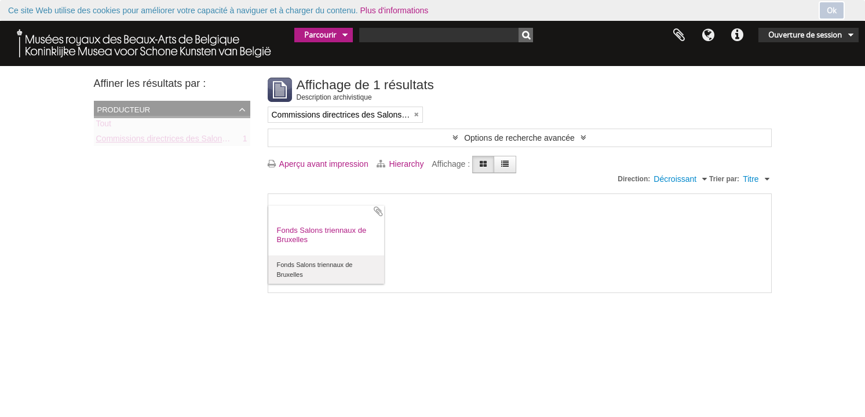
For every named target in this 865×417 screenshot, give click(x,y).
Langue (708, 35)
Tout (103, 125)
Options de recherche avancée (519, 137)
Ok (832, 10)
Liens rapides (736, 35)
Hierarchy (401, 164)
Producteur (124, 109)
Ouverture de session (805, 35)
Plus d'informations (394, 10)
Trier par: (724, 179)
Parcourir (320, 35)
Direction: (634, 179)
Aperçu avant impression (318, 164)
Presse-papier (679, 35)
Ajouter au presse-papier (378, 211)
